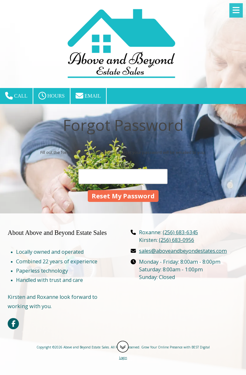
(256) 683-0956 (176, 239)
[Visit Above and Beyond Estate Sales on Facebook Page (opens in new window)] (13, 323)
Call (16, 96)
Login (123, 357)
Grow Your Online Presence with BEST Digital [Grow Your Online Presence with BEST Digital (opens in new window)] (175, 347)
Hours (51, 96)
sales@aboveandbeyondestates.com (183, 250)
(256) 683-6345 (180, 232)
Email (88, 96)
